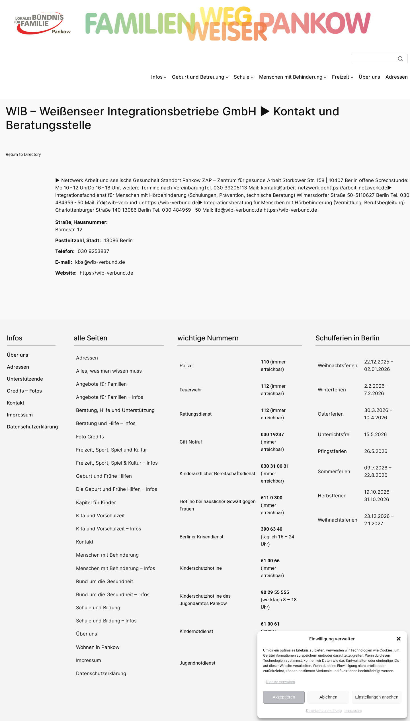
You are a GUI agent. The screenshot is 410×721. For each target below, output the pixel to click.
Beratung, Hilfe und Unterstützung (115, 410)
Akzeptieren (283, 697)
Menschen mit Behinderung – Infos (115, 568)
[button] (398, 639)
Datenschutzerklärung (324, 710)
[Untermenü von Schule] (252, 76)
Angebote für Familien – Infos (109, 397)
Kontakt (84, 542)
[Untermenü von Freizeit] (351, 76)
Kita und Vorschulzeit (100, 515)
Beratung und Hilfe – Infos (106, 423)
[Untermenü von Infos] (165, 76)
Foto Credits (90, 437)
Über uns (86, 634)
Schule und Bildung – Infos (106, 621)
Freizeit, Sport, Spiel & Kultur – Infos (117, 463)
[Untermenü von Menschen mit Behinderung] (325, 76)
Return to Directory (23, 154)
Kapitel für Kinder (96, 502)
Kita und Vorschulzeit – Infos (108, 529)
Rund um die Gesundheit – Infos (112, 594)
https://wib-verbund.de (106, 273)
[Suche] (379, 58)
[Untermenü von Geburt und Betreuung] (227, 76)
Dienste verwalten (280, 682)
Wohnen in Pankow (98, 647)
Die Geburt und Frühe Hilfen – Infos (116, 489)
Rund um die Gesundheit (104, 581)
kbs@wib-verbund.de (100, 262)
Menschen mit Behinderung (107, 555)
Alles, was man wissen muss (109, 371)
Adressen (87, 358)
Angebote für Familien (101, 384)
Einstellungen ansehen (376, 697)
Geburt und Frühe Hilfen (104, 476)
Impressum (353, 710)
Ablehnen (328, 697)
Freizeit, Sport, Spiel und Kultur (111, 450)
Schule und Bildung (98, 607)
